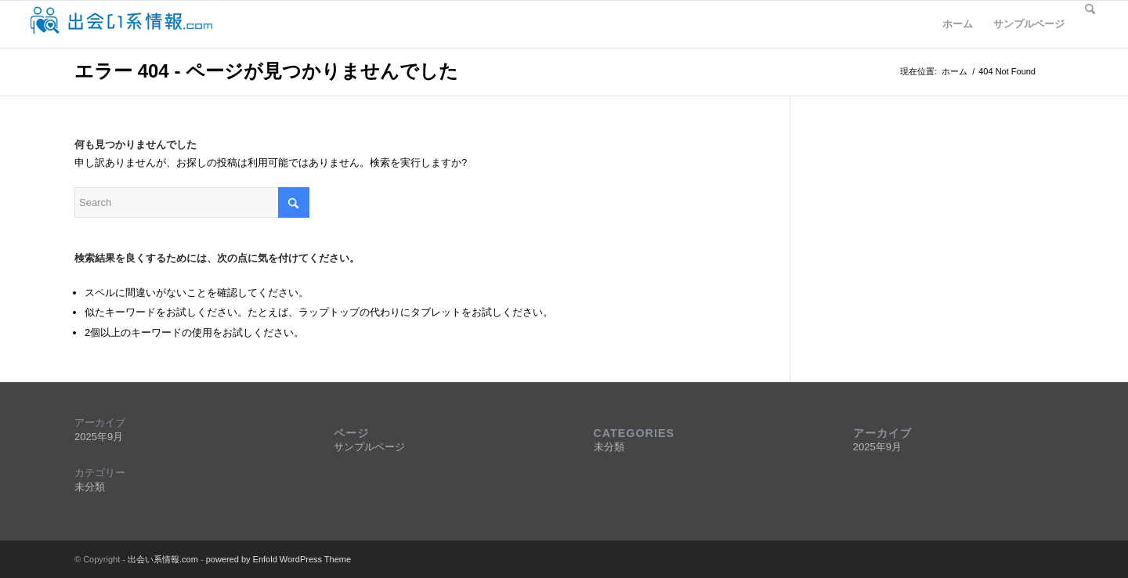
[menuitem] (1090, 24)
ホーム (957, 24)
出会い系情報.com (163, 559)
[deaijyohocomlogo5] (121, 24)
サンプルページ (1029, 24)
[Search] (1090, 24)
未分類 (89, 487)
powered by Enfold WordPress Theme (278, 559)
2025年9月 (98, 437)
